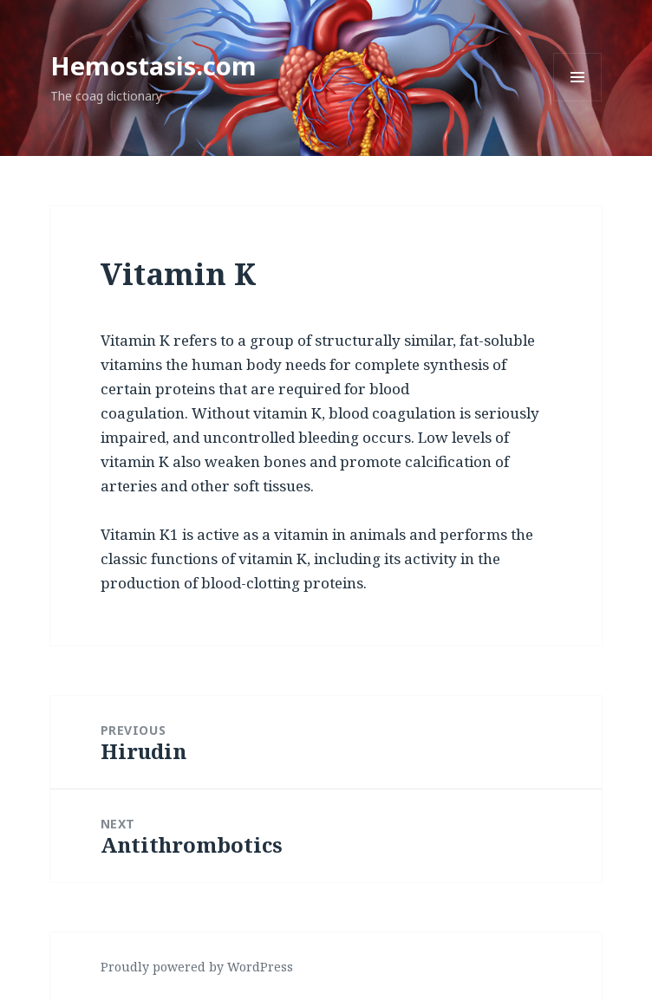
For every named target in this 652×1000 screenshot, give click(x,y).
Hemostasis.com (153, 65)
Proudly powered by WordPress (197, 966)
